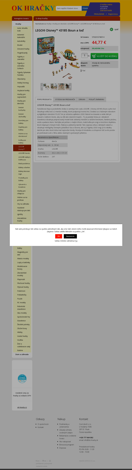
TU (76, 241)
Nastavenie (70, 236)
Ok (59, 236)
